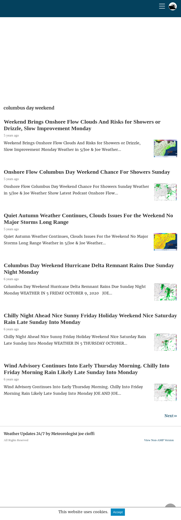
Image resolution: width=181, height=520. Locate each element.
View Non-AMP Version (159, 440)
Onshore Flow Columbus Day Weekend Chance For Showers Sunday (87, 172)
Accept (118, 512)
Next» (171, 415)
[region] (90, 59)
